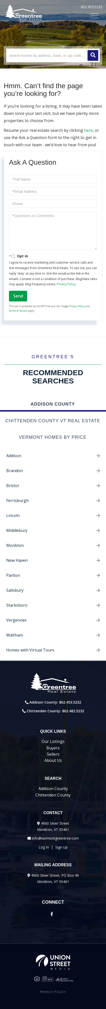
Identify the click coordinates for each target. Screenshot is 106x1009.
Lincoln (13, 515)
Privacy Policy (66, 284)
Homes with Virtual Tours (30, 650)
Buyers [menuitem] (53, 748)
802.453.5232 (91, 6)
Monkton (15, 545)
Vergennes (16, 620)
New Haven (17, 560)
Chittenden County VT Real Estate (52, 420)
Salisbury (14, 590)
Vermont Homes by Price (53, 437)
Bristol (12, 485)
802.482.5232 (73, 711)
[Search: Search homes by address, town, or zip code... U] (53, 55)
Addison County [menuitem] (53, 788)
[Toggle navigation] (94, 15)
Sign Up (61, 847)
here (88, 130)
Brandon (14, 470)
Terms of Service (18, 310)
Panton (13, 575)
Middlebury (16, 530)
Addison (13, 455)
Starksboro (16, 605)
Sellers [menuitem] (53, 754)
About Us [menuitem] (53, 760)
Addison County (52, 404)
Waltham (14, 635)
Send (18, 296)
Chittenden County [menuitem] (53, 795)
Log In (44, 847)
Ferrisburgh (17, 500)
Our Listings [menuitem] (53, 741)
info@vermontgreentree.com (55, 838)
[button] (93, 55)
